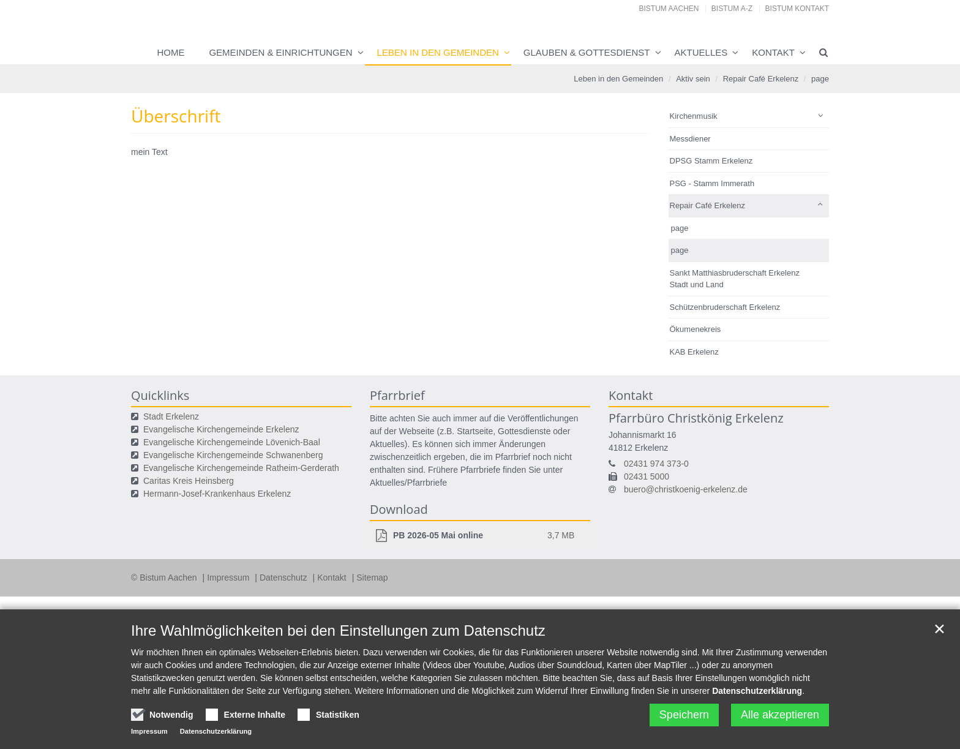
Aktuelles (701, 52)
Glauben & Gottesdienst (586, 52)
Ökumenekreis (695, 329)
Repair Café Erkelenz (761, 78)
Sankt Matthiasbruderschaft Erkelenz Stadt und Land (735, 279)
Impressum (229, 577)
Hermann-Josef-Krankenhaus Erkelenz (217, 494)
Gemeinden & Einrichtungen (280, 52)
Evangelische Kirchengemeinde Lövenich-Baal (231, 442)
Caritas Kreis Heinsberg (188, 481)
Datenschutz (285, 577)
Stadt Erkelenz (171, 416)
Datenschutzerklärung (757, 691)
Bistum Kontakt (797, 8)
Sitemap (372, 577)
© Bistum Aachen (165, 577)
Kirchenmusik (694, 116)
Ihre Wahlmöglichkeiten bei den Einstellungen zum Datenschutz (338, 630)
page (820, 78)
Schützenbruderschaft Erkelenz (725, 307)
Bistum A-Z (731, 8)
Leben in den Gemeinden (438, 52)
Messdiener (690, 138)
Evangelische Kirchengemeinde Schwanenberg (233, 455)
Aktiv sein (693, 78)
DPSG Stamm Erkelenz (711, 160)
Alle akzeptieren (780, 715)
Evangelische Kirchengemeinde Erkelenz (221, 429)
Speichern (684, 715)
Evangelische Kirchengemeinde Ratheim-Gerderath (241, 468)
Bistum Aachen (669, 8)
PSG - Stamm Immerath (712, 183)
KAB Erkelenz (694, 351)
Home (170, 52)
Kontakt (773, 52)
